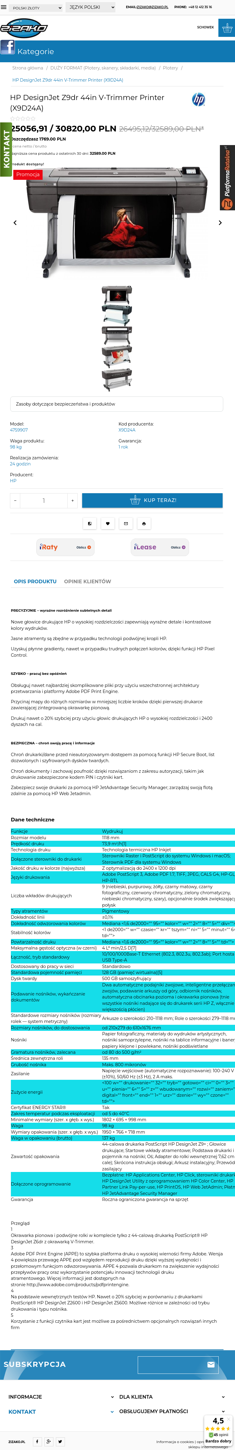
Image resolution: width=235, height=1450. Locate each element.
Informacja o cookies (175, 1441)
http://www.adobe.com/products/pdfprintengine (77, 1284)
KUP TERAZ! (152, 500)
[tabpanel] (117, 968)
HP (13, 481)
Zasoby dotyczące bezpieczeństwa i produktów (65, 404)
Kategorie (29, 51)
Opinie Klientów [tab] (87, 581)
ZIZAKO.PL (16, 1442)
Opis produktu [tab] (35, 581)
